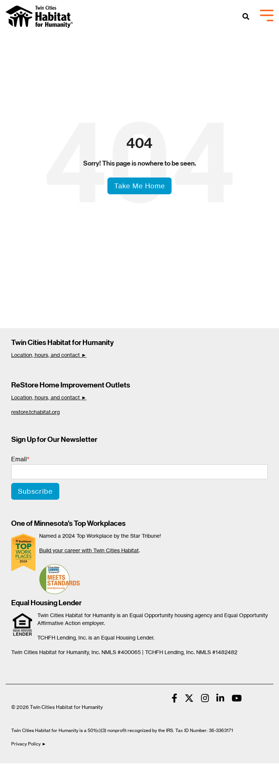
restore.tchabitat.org (35, 412)
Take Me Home (139, 186)
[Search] (245, 17)
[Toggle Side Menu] (266, 15)
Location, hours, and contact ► (49, 355)
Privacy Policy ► (29, 744)
